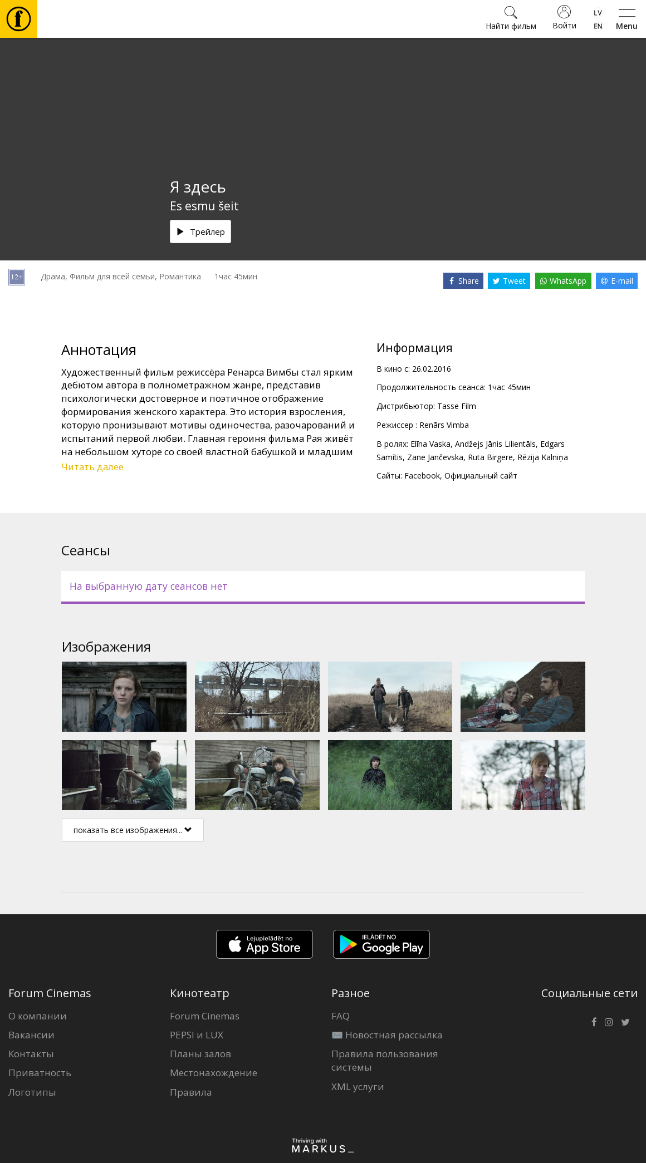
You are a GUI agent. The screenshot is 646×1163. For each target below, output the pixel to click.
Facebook (422, 475)
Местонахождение (213, 1072)
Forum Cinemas (204, 1015)
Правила (191, 1092)
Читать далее (92, 466)
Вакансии (31, 1034)
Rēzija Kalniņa (542, 457)
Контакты (31, 1053)
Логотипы (32, 1092)
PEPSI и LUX (196, 1034)
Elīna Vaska (430, 443)
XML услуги (357, 1086)
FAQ (340, 1015)
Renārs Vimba (444, 425)
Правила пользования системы (384, 1060)
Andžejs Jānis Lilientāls (495, 443)
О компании (37, 1015)
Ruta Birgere (490, 457)
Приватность (39, 1072)
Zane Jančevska (435, 457)
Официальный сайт (480, 475)
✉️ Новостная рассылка (387, 1034)
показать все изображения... (133, 830)
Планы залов (200, 1053)
